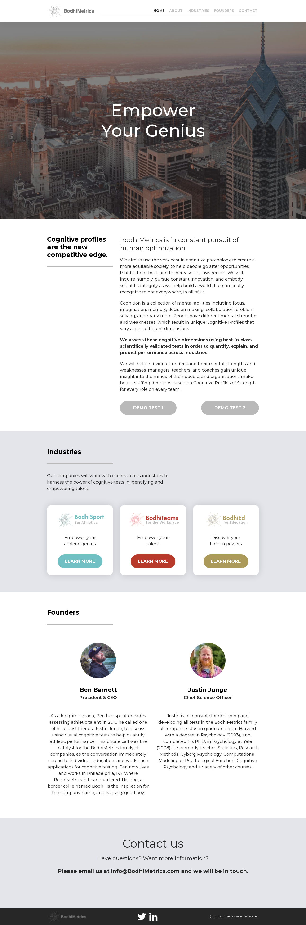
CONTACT (248, 11)
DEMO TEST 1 (148, 407)
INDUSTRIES (198, 11)
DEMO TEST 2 (230, 407)
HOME (159, 11)
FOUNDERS (224, 11)
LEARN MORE (80, 561)
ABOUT (176, 11)
